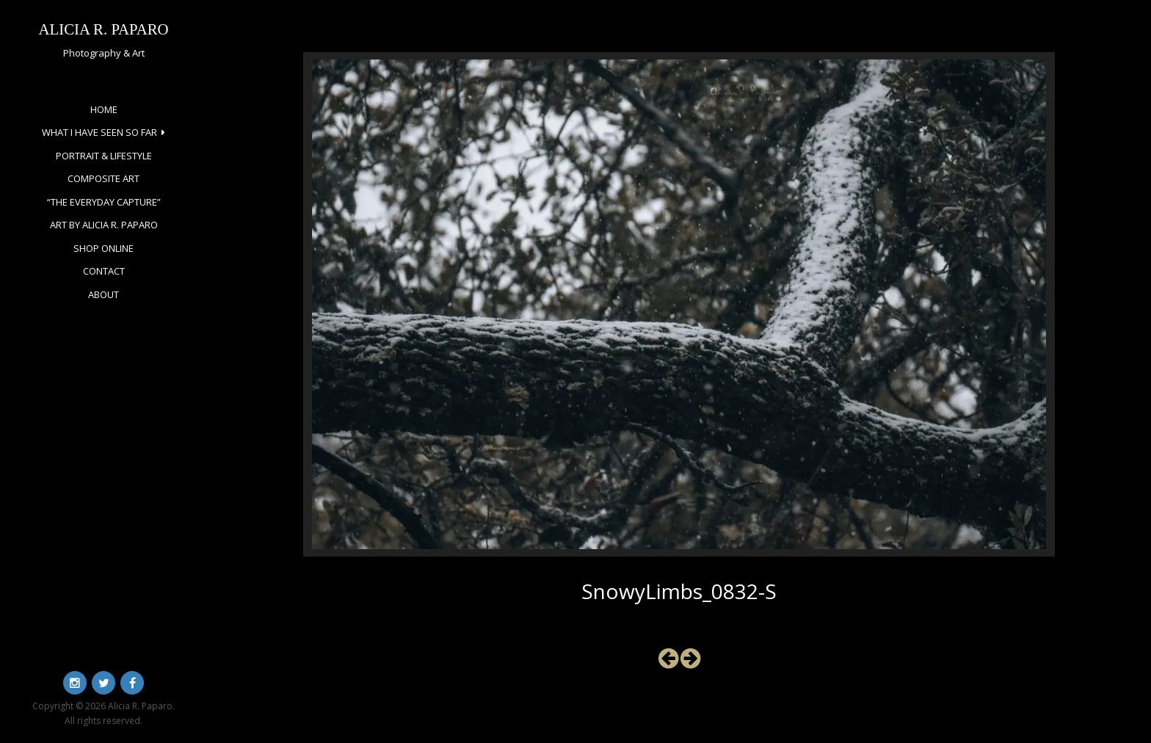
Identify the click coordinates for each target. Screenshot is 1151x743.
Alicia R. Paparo (104, 29)
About (103, 294)
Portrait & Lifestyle (104, 155)
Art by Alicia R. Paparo (104, 224)
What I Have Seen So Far (99, 132)
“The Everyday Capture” (104, 202)
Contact (104, 271)
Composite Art (103, 178)
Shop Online (103, 248)
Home (103, 109)
